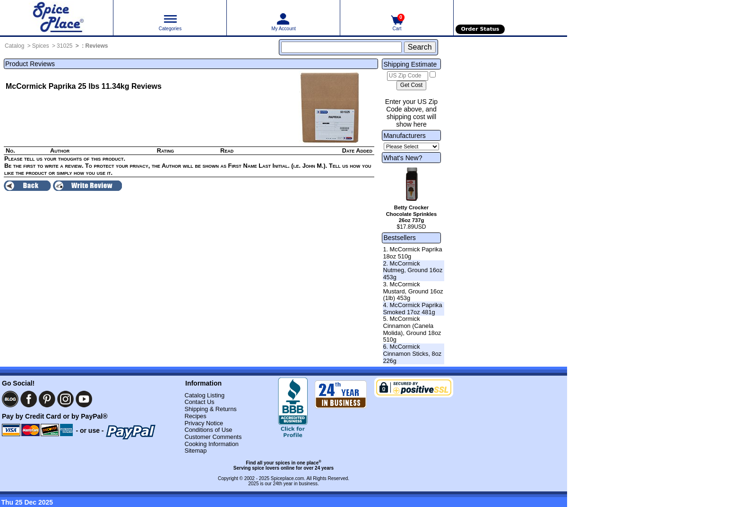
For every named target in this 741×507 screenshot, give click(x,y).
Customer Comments (212, 436)
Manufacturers (404, 135)
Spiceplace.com (287, 478)
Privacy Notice (203, 423)
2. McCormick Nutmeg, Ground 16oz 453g (412, 270)
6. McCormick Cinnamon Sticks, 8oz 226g (412, 353)
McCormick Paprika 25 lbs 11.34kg (67, 86)
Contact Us (199, 401)
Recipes (195, 416)
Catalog (14, 46)
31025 (64, 46)
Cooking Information (211, 443)
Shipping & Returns (210, 408)
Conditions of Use (208, 429)
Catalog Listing (204, 395)
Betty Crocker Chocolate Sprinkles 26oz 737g (411, 214)
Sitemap (195, 450)
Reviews (97, 46)
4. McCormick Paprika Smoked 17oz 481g (412, 308)
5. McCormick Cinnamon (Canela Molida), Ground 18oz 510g (412, 329)
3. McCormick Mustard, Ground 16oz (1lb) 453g (413, 291)
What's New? (402, 158)
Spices (40, 46)
